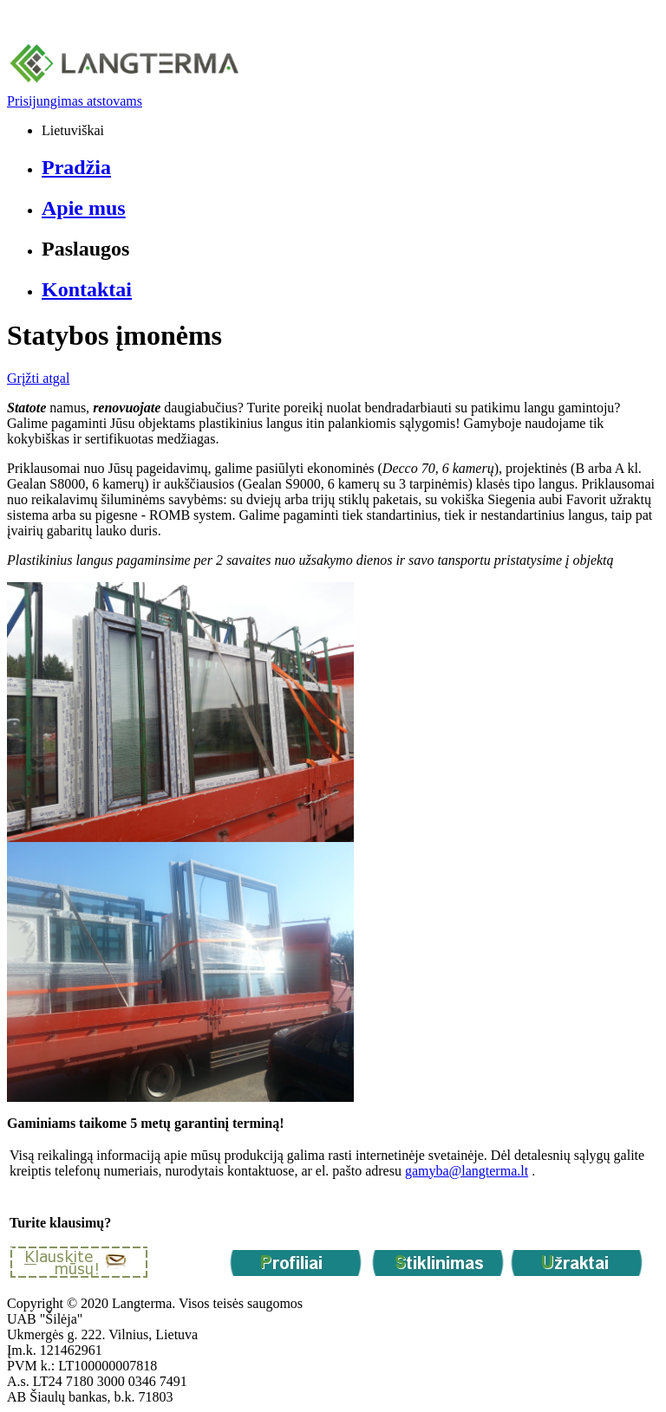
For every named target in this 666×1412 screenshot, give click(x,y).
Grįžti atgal (38, 378)
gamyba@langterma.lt (466, 1170)
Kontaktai (87, 289)
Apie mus (84, 208)
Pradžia (76, 167)
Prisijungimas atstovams (74, 101)
